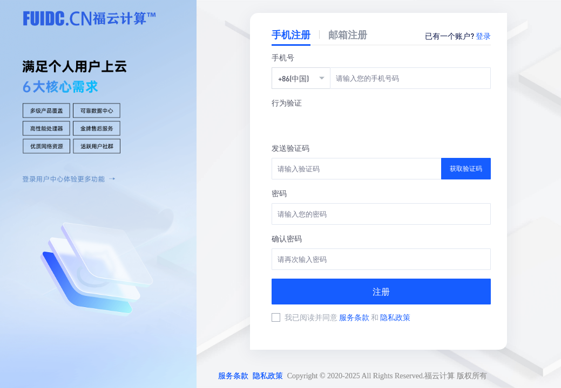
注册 (381, 291)
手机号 (283, 57)
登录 (483, 35)
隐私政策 (395, 317)
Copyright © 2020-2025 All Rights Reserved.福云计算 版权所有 (387, 376)
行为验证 (287, 102)
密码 (279, 193)
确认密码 (287, 238)
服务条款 (355, 317)
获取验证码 (466, 168)
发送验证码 (290, 148)
